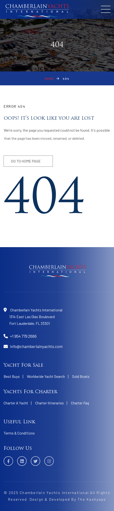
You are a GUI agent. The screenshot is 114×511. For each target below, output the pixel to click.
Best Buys (12, 376)
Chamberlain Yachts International (54, 492)
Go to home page (26, 162)
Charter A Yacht (16, 403)
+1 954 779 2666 (23, 336)
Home (49, 79)
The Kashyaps (92, 499)
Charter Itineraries (49, 403)
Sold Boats (80, 376)
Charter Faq (80, 403)
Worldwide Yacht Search (46, 376)
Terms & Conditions (19, 433)
